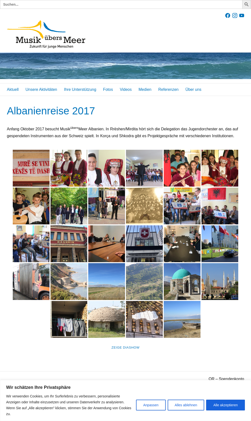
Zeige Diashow (125, 347)
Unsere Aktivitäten (41, 89)
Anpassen (150, 405)
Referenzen (168, 89)
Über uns (193, 89)
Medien (144, 89)
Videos (126, 89)
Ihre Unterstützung (80, 89)
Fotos (108, 89)
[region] (125, 400)
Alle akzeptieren (225, 405)
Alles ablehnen (186, 405)
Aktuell (13, 89)
